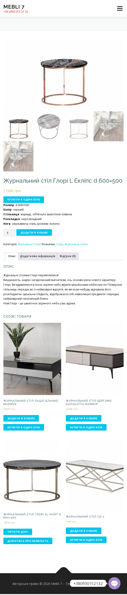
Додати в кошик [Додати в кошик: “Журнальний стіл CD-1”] (84, 531)
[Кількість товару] (9, 233)
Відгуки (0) (68, 257)
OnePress (81, 584)
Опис (12, 257)
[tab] (12, 257)
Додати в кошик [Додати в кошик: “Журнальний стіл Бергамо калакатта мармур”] (84, 419)
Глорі (59, 245)
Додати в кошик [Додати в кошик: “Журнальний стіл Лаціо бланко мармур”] (21, 419)
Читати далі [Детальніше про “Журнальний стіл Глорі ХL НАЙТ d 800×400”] (17, 532)
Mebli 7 (14, 7)
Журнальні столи (29, 245)
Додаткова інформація (37, 257)
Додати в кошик (34, 233)
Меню (120, 8)
